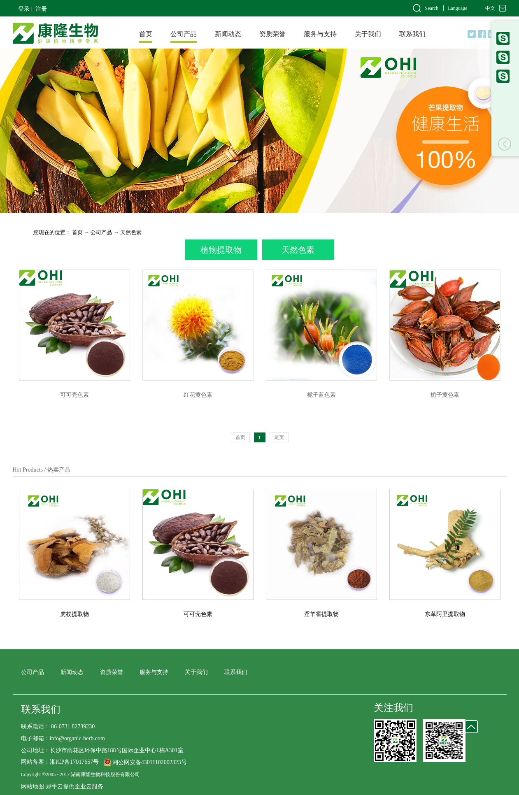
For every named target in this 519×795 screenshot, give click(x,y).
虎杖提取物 (74, 614)
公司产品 (101, 232)
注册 (41, 9)
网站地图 (32, 786)
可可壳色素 (74, 395)
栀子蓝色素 (321, 395)
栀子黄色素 (445, 395)
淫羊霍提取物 (321, 614)
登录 (24, 9)
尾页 (279, 437)
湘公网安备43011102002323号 (149, 762)
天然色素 (131, 232)
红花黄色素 (198, 395)
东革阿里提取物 (445, 614)
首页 (145, 33)
